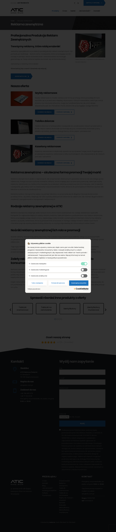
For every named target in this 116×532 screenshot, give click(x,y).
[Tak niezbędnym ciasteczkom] (84, 263)
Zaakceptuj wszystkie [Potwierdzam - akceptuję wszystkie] (78, 283)
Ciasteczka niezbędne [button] (38, 264)
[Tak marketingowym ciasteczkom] (84, 269)
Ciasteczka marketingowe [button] (40, 270)
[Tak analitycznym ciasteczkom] (84, 275)
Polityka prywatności (34, 289)
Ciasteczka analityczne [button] (39, 276)
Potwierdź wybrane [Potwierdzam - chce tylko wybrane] (58, 283)
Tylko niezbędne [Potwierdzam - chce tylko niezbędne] (37, 283)
